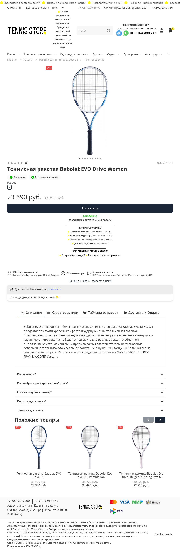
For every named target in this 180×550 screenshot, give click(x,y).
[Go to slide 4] (87, 158)
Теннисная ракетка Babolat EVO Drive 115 (39, 475)
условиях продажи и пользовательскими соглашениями (78, 542)
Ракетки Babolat (94, 59)
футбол (52, 532)
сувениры (87, 536)
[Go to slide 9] (100, 158)
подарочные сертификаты (44, 539)
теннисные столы (71, 536)
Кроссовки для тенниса (40, 54)
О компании (15, 7)
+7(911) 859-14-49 (46, 501)
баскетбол (41, 532)
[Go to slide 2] (82, 158)
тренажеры (100, 536)
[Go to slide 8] (97, 158)
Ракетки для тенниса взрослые (58, 59)
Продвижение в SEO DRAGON (23, 546)
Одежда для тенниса (74, 54)
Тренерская (132, 54)
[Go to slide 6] (92, 158)
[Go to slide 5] (90, 158)
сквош (110, 532)
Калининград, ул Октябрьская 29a (125, 7)
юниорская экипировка (121, 536)
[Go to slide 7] (95, 158)
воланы (31, 536)
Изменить (54, 289)
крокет (11, 536)
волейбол (63, 532)
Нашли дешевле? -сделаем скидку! (90, 281)
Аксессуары (154, 54)
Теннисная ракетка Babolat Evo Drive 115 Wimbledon (90, 475)
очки (39, 536)
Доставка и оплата (37, 7)
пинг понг (141, 532)
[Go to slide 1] (79, 158)
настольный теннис (95, 532)
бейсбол (130, 532)
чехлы (46, 536)
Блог (55, 7)
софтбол (21, 536)
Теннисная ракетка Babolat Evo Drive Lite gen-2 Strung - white (141, 475)
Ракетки (13, 54)
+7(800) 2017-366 (162, 7)
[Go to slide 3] (85, 158)
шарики (55, 536)
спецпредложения (17, 539)
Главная (12, 59)
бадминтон (76, 532)
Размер (11, 182)
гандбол (119, 532)
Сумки (98, 54)
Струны (113, 54)
